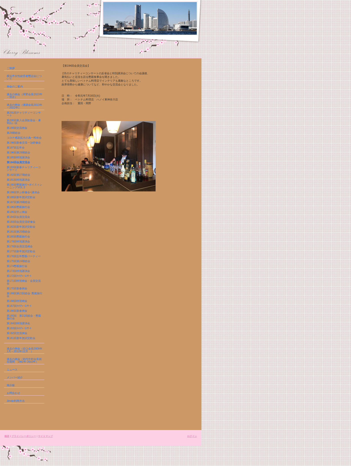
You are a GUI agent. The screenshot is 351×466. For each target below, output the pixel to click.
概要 (6, 436)
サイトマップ (45, 436)
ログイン (192, 436)
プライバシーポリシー (23, 436)
